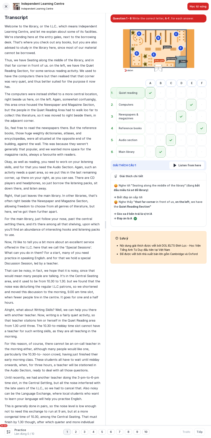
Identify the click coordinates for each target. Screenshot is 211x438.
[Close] (6, 6)
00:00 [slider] (4, 425)
